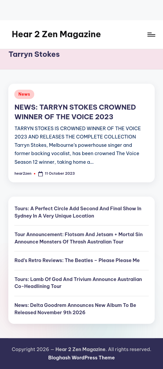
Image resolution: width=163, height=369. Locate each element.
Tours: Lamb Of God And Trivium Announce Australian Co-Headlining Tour (78, 283)
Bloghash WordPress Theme (81, 358)
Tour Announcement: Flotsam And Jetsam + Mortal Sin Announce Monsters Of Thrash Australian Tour (78, 238)
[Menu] (150, 35)
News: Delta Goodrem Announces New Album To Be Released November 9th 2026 (75, 309)
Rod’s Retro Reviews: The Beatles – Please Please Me (77, 260)
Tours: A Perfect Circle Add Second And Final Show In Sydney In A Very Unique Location (77, 212)
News (24, 94)
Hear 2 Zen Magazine (56, 34)
